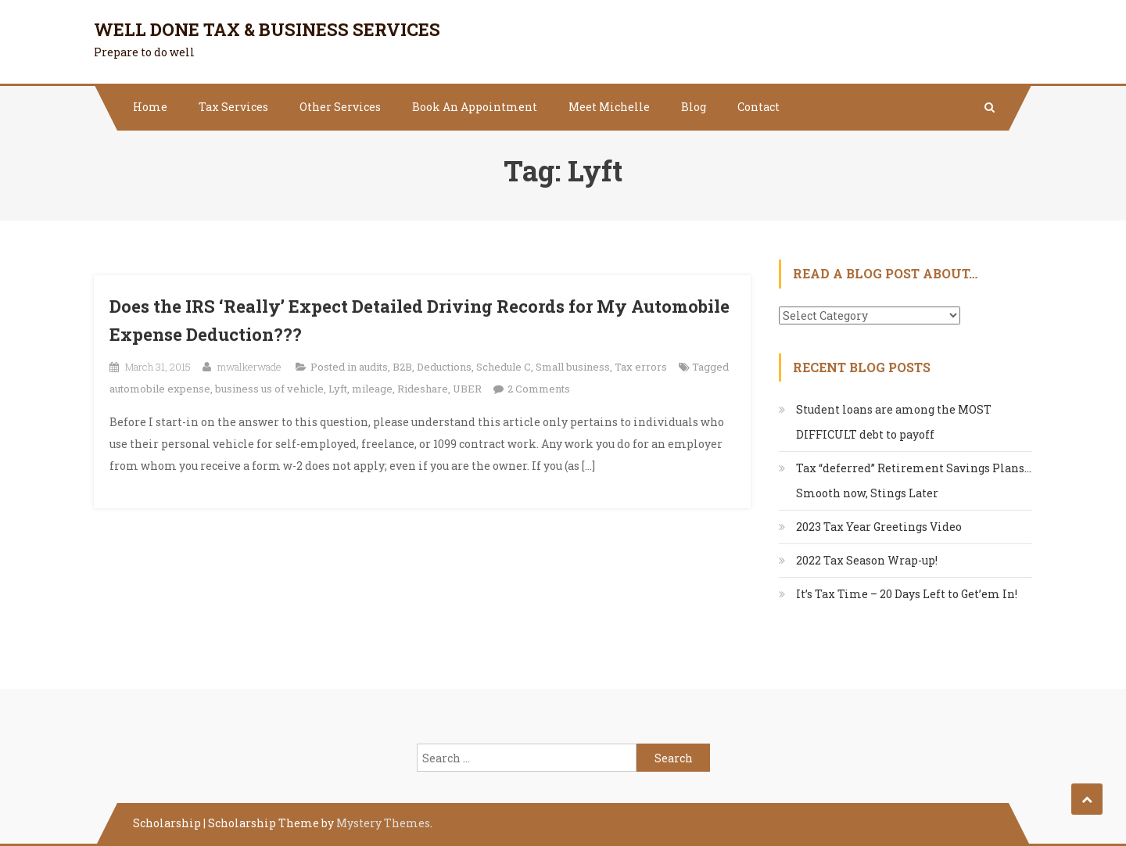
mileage (372, 389)
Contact (758, 106)
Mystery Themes (383, 823)
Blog (693, 106)
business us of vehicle (269, 389)
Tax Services (233, 106)
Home (150, 106)
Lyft (337, 389)
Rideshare (422, 389)
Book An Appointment (474, 106)
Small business (573, 367)
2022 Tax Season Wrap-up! (867, 560)
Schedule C (503, 367)
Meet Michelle (609, 106)
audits (373, 367)
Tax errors (641, 367)
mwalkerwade (249, 367)
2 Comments (538, 389)
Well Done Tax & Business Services (267, 29)
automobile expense (159, 389)
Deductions (444, 367)
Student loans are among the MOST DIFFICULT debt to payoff (894, 422)
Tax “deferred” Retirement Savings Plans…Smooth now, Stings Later (913, 480)
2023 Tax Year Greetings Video (879, 526)
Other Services (340, 106)
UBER (467, 389)
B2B (402, 367)
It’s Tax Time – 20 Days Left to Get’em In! (906, 593)
